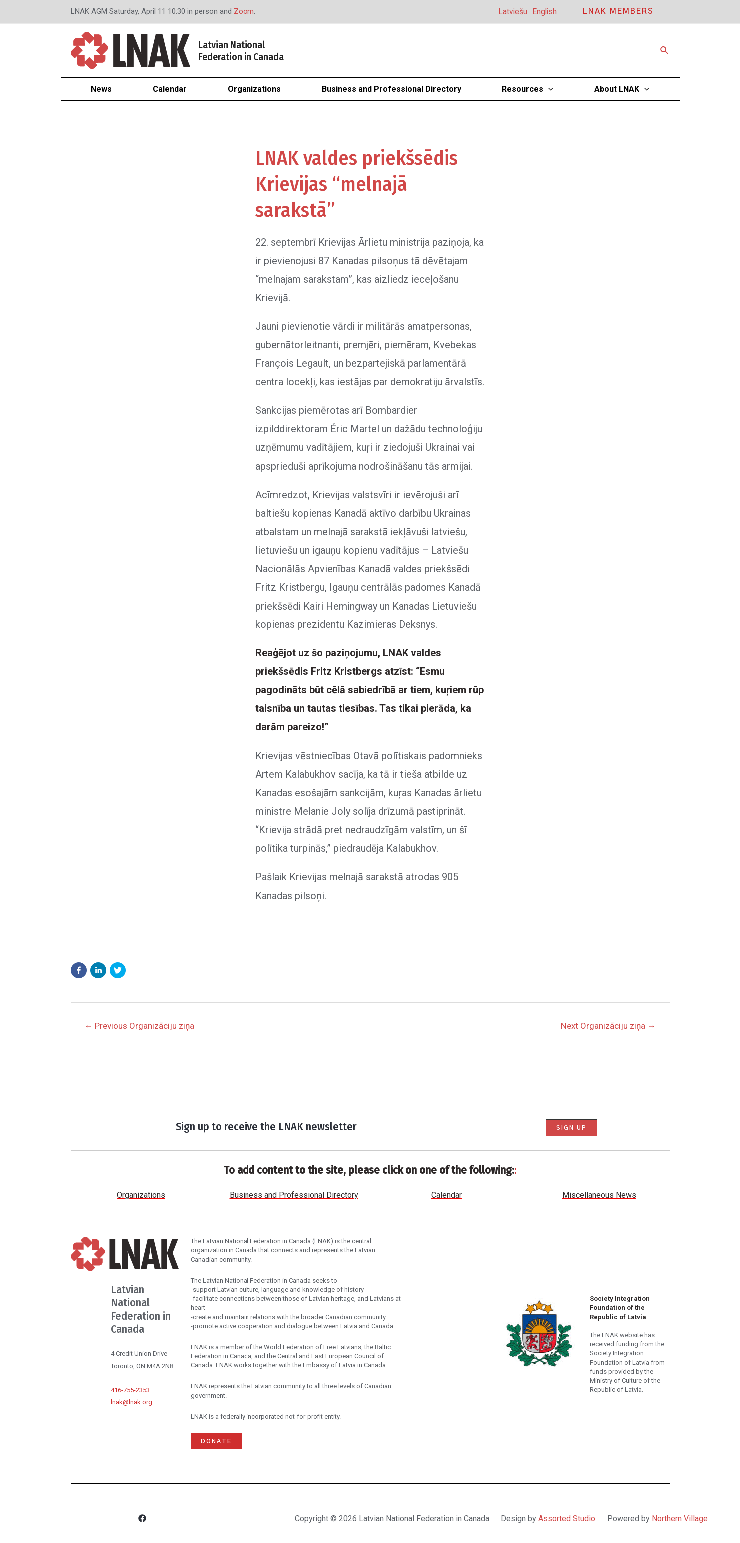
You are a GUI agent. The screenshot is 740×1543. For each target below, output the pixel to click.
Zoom (244, 11)
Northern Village (680, 1518)
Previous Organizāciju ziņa (139, 1026)
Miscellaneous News (599, 1195)
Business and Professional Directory (294, 1195)
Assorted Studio (566, 1518)
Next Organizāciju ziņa (608, 1026)
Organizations (141, 1195)
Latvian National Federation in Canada (241, 51)
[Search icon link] (664, 50)
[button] (79, 970)
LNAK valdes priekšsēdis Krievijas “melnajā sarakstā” (356, 184)
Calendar (446, 1195)
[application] (548, 89)
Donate (216, 1441)
